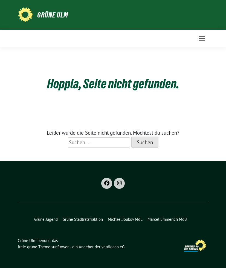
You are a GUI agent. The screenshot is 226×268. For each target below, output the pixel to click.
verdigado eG (113, 246)
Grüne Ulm (52, 15)
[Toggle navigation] (201, 38)
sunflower (60, 246)
